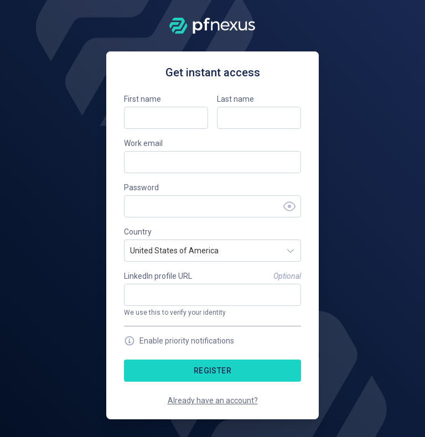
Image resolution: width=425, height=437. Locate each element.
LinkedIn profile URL (158, 276)
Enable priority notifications (179, 340)
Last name (235, 99)
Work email (143, 143)
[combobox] (131, 250)
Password (141, 187)
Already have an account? (213, 400)
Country (138, 231)
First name (142, 99)
